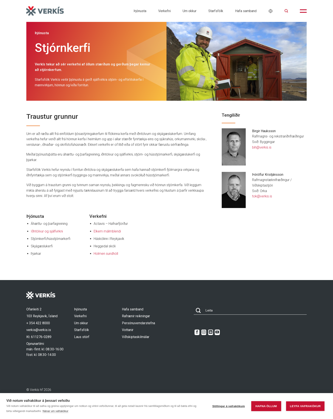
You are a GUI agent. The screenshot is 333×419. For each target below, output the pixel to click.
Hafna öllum (266, 406)
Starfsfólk (215, 11)
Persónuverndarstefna (138, 323)
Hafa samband (246, 11)
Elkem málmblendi (107, 231)
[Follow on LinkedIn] (210, 332)
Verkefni (164, 11)
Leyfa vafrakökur (305, 406)
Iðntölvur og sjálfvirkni (47, 231)
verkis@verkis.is (38, 330)
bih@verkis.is (261, 147)
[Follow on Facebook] (197, 332)
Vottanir (127, 330)
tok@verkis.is (262, 196)
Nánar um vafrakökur (55, 411)
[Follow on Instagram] (203, 332)
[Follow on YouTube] (217, 332)
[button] (286, 11)
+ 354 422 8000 (38, 323)
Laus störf (81, 337)
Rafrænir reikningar (136, 316)
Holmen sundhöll (106, 254)
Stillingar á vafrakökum (228, 406)
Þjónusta (140, 11)
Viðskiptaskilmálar (135, 337)
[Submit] (198, 311)
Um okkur (189, 11)
